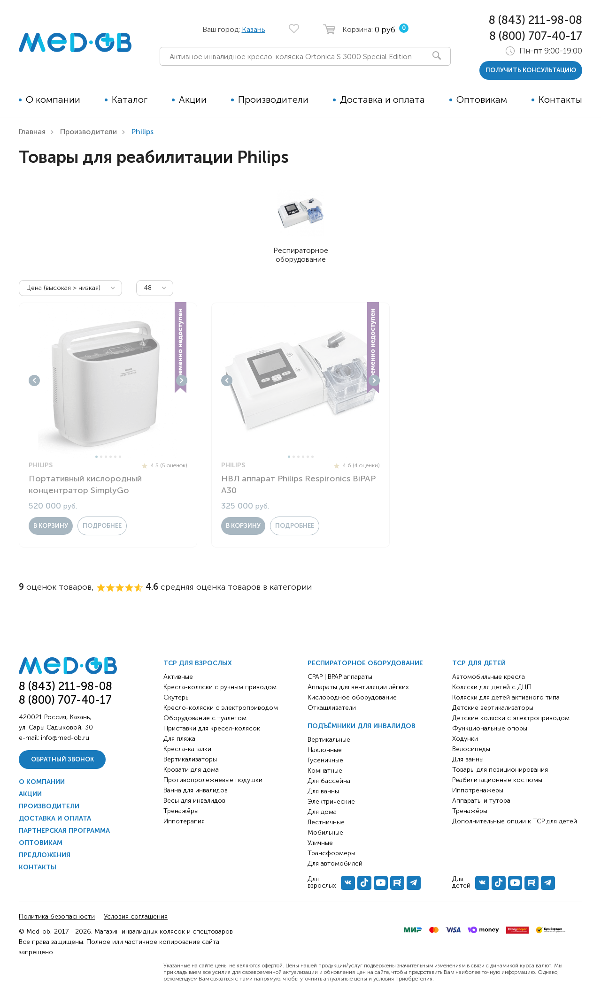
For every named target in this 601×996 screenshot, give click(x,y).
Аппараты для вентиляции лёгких (358, 687)
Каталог (129, 99)
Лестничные (326, 822)
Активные (178, 677)
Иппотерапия (184, 821)
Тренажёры (181, 811)
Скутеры (176, 697)
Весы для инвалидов (194, 801)
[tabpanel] (108, 380)
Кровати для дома (191, 770)
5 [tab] (115, 457)
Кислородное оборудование (352, 697)
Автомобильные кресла (488, 677)
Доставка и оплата (382, 99)
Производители (273, 99)
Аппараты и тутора (481, 801)
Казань (253, 29)
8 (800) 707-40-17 (535, 36)
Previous (34, 380)
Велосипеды (471, 749)
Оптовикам (481, 99)
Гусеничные (325, 760)
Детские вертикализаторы (492, 708)
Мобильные (325, 832)
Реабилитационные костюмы (497, 780)
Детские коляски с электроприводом (511, 718)
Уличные (320, 843)
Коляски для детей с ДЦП (492, 687)
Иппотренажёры (477, 790)
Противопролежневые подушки (212, 780)
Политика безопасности (57, 916)
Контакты (560, 99)
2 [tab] (101, 457)
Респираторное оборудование (365, 663)
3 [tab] (106, 457)
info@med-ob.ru (65, 738)
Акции (193, 99)
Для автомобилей (335, 863)
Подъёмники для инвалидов (362, 726)
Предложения (44, 855)
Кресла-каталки (187, 749)
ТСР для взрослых (197, 663)
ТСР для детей (479, 663)
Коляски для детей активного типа (506, 697)
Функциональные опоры (489, 728)
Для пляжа (179, 739)
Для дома (322, 812)
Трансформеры (331, 853)
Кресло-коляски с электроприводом (220, 708)
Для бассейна (329, 781)
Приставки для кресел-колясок (211, 728)
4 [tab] (110, 457)
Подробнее (102, 525)
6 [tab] (120, 457)
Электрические (331, 802)
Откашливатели (332, 708)
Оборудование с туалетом (205, 718)
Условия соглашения (136, 916)
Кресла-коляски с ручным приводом (220, 687)
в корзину (50, 525)
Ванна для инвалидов (195, 790)
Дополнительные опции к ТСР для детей (514, 821)
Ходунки (465, 739)
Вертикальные (329, 740)
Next (181, 380)
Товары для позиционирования (500, 770)
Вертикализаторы (190, 759)
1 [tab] (96, 457)
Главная (32, 131)
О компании (53, 99)
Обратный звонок (62, 759)
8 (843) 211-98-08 (535, 20)
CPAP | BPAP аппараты (340, 677)
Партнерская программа (64, 831)
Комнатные (325, 771)
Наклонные (325, 750)
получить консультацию (530, 70)
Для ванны (323, 791)
